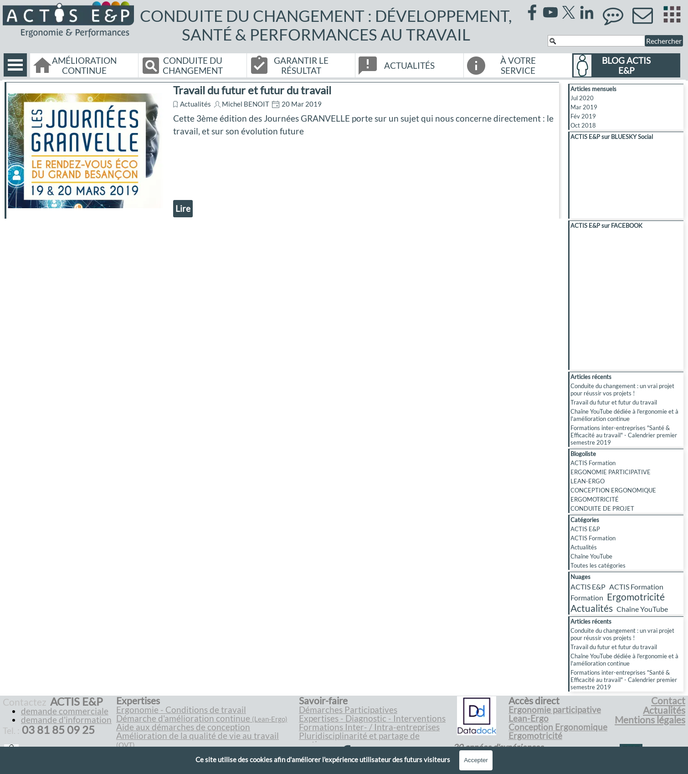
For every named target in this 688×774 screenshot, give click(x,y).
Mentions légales (650, 720)
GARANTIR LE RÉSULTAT (301, 66)
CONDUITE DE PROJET (602, 508)
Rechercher (664, 40)
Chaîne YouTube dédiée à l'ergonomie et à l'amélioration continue (624, 415)
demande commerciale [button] (64, 711)
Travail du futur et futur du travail (252, 90)
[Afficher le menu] (15, 65)
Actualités (195, 104)
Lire (182, 209)
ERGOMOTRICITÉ (594, 499)
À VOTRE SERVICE (518, 66)
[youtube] (550, 12)
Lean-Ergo (528, 718)
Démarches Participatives (348, 710)
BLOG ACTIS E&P (626, 66)
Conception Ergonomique (557, 727)
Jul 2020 (582, 98)
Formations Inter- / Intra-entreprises (369, 727)
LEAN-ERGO (587, 481)
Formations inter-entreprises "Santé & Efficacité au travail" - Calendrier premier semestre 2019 (623, 435)
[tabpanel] (206, 727)
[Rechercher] (596, 40)
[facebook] (532, 12)
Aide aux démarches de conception (183, 727)
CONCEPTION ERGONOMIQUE (613, 490)
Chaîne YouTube (591, 556)
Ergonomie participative (554, 710)
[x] (569, 12)
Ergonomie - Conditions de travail (181, 710)
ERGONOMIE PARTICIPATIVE (610, 472)
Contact (668, 701)
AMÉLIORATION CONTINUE (84, 66)
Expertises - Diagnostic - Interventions (372, 718)
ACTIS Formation (593, 462)
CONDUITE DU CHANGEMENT (193, 66)
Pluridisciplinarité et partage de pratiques (359, 740)
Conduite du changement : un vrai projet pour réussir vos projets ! (622, 389)
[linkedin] (587, 12)
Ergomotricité (636, 596)
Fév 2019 (583, 116)
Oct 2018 (583, 125)
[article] (282, 150)
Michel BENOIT (245, 104)
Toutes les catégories (598, 565)
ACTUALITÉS (409, 66)
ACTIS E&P (585, 529)
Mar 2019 (583, 107)
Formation (586, 597)
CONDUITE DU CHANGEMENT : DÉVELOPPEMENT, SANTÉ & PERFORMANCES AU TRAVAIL (327, 25)
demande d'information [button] (66, 720)
